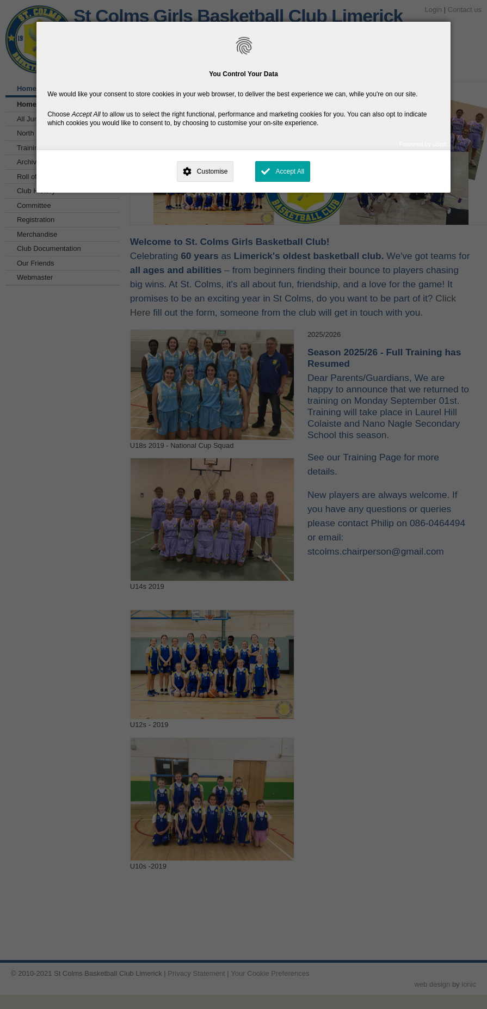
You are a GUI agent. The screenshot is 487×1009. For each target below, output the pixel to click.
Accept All (289, 171)
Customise (212, 171)
